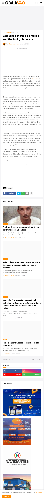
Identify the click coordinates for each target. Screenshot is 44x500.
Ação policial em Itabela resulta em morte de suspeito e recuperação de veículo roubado (21, 265)
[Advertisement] (22, 17)
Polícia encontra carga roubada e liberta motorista (21, 344)
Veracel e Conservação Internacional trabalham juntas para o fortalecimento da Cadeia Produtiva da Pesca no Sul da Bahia (22, 304)
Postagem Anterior (7, 359)
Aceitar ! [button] (6, 496)
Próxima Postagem (36, 359)
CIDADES (14, 32)
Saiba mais (38, 492)
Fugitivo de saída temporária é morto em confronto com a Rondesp (21, 228)
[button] (2, 3)
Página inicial (7, 32)
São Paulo (35, 79)
